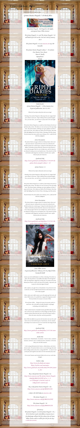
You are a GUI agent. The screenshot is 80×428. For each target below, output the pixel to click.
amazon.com (46, 44)
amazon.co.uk (47, 393)
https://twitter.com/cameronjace (40, 365)
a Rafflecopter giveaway (31, 420)
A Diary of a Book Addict (22, 6)
